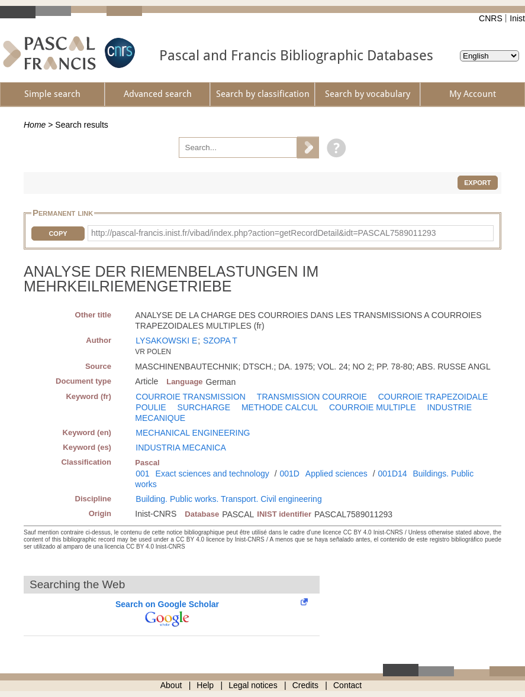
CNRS (491, 18)
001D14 (392, 473)
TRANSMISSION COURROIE (312, 396)
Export (477, 182)
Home (35, 124)
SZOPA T (220, 340)
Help (205, 685)
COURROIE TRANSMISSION (191, 396)
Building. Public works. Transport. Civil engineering (228, 499)
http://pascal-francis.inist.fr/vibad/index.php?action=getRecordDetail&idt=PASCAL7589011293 (263, 233)
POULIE (151, 407)
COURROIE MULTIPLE (372, 407)
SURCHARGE (204, 407)
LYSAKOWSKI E (166, 340)
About (171, 685)
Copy (58, 233)
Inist (517, 18)
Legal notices (253, 685)
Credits (305, 685)
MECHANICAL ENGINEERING (193, 432)
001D (289, 473)
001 (142, 473)
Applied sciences (336, 473)
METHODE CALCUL (279, 407)
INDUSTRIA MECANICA (181, 447)
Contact (347, 685)
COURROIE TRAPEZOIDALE (433, 396)
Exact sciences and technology (212, 473)
